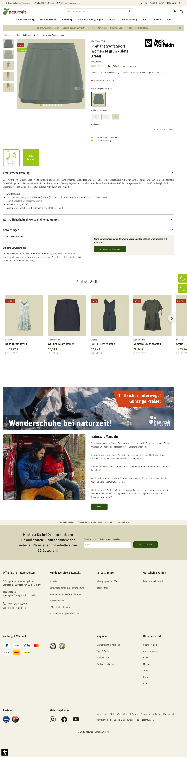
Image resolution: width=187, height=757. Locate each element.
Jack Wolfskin (98, 41)
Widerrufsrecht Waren (127, 714)
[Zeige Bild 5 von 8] (52, 105)
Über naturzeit (173, 3)
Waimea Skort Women (61, 344)
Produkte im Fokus (100, 467)
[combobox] (96, 11)
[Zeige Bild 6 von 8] (55, 105)
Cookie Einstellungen (124, 720)
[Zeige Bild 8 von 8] (61, 105)
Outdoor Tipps (98, 490)
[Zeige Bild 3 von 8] (47, 105)
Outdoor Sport (103, 658)
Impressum (101, 714)
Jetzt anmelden (145, 544)
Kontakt (53, 581)
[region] (88, 322)
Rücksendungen (57, 600)
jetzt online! (102, 588)
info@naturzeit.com (17, 608)
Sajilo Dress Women (103, 344)
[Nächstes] (171, 318)
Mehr (99, 507)
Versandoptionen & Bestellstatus (65, 594)
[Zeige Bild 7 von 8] (58, 105)
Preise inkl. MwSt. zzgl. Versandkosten (148, 73)
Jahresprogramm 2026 (107, 581)
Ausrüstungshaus (151, 651)
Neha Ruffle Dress (16, 344)
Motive (146, 664)
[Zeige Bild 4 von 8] (50, 105)
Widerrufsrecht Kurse (150, 714)
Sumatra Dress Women (147, 344)
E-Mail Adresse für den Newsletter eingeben (102, 539)
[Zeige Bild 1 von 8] (41, 105)
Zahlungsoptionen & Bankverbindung (67, 588)
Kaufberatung (97, 455)
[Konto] (175, 11)
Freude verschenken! (153, 581)
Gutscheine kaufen (154, 572)
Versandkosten (124, 522)
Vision (146, 658)
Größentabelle (97, 124)
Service (146, 670)
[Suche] (130, 11)
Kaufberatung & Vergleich (108, 645)
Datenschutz (169, 714)
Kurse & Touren (157, 3)
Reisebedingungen (145, 720)
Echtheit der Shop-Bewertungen (64, 613)
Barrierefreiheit (103, 720)
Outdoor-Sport (98, 478)
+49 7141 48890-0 (17, 604)
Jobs (145, 683)
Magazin (143, 3)
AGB (112, 714)
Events (146, 677)
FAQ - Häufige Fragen (60, 607)
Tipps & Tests (102, 651)
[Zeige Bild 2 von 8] (44, 105)
